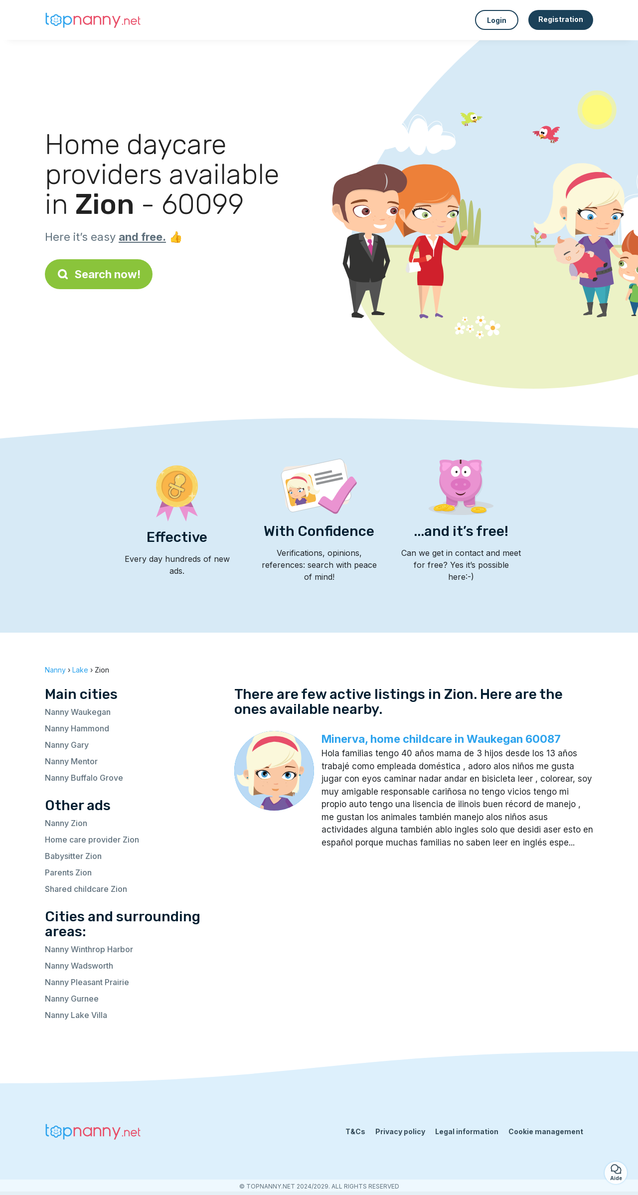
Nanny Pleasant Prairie (87, 982)
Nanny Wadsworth (79, 966)
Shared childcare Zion (86, 889)
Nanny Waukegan (78, 712)
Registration (560, 19)
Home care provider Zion (92, 840)
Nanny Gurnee (72, 999)
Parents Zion (68, 872)
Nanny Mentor (71, 761)
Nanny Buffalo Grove (84, 778)
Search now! (99, 274)
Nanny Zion (66, 823)
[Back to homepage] (95, 20)
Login (496, 20)
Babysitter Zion (73, 856)
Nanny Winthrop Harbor (89, 949)
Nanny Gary (67, 745)
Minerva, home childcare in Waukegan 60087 (441, 738)
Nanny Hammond (77, 728)
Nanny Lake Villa (76, 1015)
